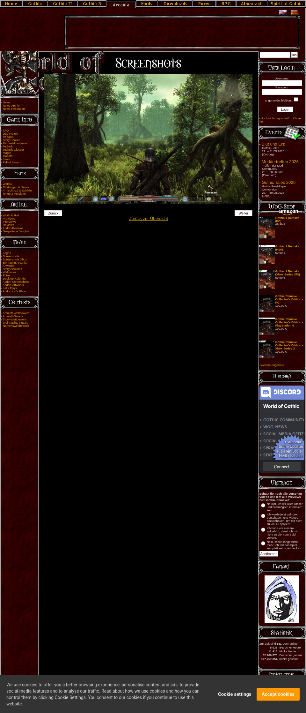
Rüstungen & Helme (16, 187)
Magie (7, 152)
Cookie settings (234, 697)
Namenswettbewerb (16, 325)
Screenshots (11, 256)
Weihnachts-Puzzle (15, 322)
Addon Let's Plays (14, 291)
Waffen (7, 184)
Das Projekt (10, 133)
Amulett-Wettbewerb (16, 313)
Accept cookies (278, 697)
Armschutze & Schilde (17, 190)
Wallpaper (9, 272)
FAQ (6, 130)
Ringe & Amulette (14, 193)
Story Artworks (12, 269)
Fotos (6, 275)
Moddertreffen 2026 (280, 161)
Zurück (53, 213)
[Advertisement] (182, 32)
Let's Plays (10, 288)
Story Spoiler (11, 140)
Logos (7, 253)
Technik (8, 146)
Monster (8, 156)
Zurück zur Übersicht (148, 218)
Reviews (8, 225)
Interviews (9, 221)
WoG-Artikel (11, 215)
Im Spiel (8, 137)
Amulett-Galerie (13, 316)
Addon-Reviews (13, 228)
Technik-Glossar (13, 149)
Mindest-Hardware (15, 143)
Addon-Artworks (13, 285)
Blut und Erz (273, 144)
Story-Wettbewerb (14, 319)
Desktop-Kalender (15, 278)
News (6, 102)
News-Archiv (11, 105)
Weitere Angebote (272, 365)
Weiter (244, 213)
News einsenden (14, 108)
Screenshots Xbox (15, 259)
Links (6, 159)
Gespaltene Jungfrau (17, 231)
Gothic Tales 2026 (278, 182)
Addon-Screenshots (16, 281)
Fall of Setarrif (12, 162)
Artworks (8, 265)
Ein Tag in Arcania (15, 262)
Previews (9, 218)
